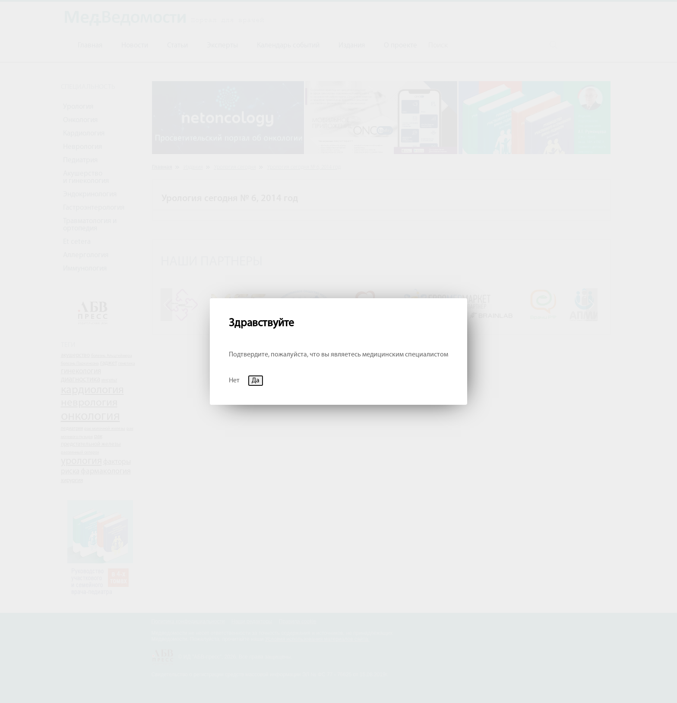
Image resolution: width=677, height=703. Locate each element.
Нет (234, 380)
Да (255, 380)
